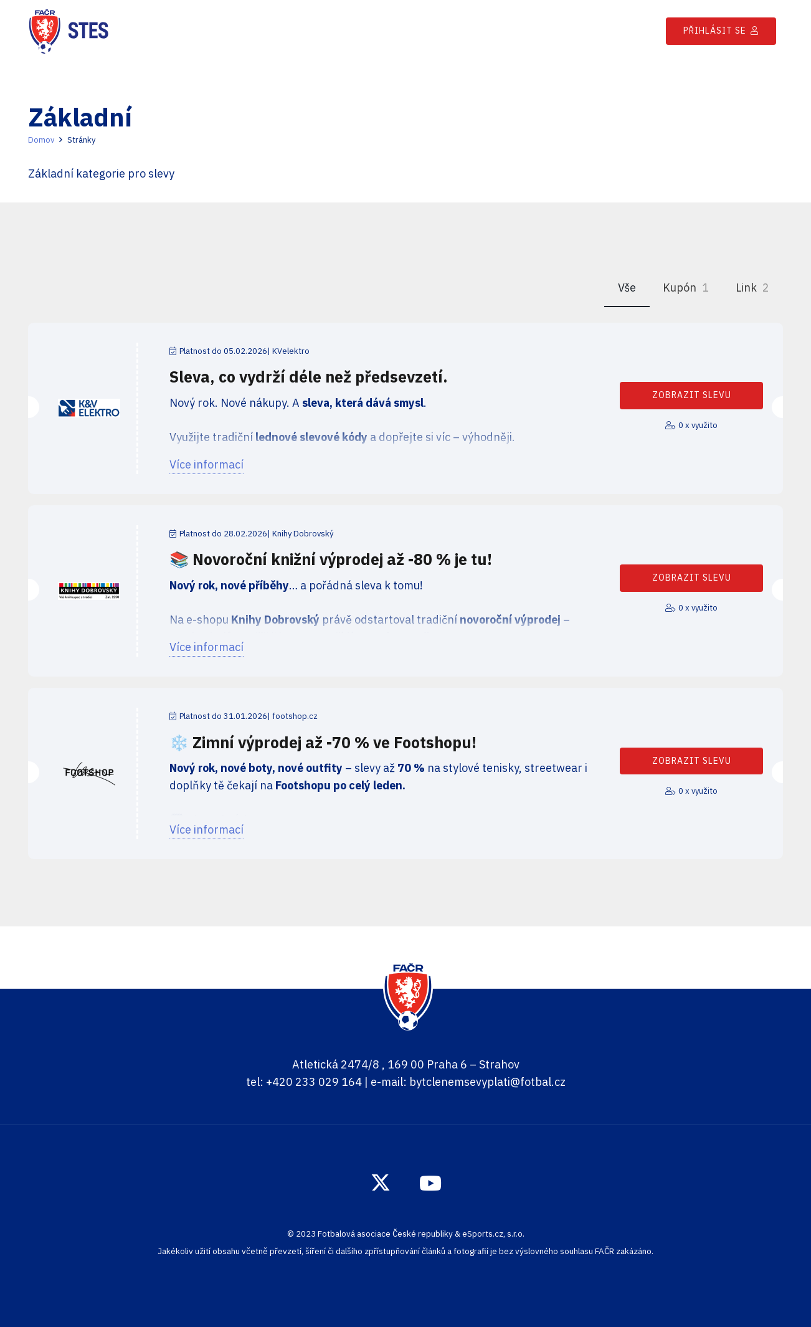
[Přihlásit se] (721, 30)
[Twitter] (381, 1183)
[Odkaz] (68, 31)
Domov (41, 140)
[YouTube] (430, 1183)
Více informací (206, 464)
